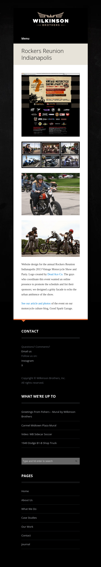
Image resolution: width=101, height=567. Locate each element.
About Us (27, 500)
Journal (25, 544)
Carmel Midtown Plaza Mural (38, 425)
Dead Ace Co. (55, 274)
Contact (26, 535)
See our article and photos (36, 303)
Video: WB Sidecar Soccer (36, 434)
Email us (26, 351)
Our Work (27, 526)
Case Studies (29, 517)
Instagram (27, 360)
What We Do (29, 509)
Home (25, 491)
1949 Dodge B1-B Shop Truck (39, 443)
